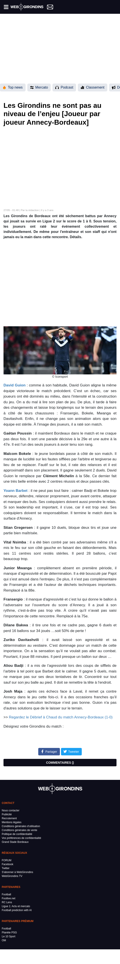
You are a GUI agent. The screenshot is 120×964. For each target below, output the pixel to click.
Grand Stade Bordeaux (15, 842)
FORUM (6, 860)
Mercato (39, 87)
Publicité (7, 814)
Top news (13, 87)
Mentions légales (11, 822)
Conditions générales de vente (19, 830)
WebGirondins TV (12, 876)
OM (4, 940)
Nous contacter (10, 810)
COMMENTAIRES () (60, 762)
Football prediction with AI (17, 910)
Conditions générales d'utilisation (21, 826)
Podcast (64, 87)
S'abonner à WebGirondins (17, 872)
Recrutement (9, 818)
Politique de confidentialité (17, 834)
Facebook (7, 864)
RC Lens (7, 902)
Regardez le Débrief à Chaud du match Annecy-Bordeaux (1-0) (61, 717)
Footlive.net (8, 898)
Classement (92, 87)
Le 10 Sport (8, 936)
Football (6, 894)
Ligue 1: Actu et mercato (16, 906)
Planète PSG (9, 932)
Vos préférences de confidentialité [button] (21, 838)
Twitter (5, 868)
